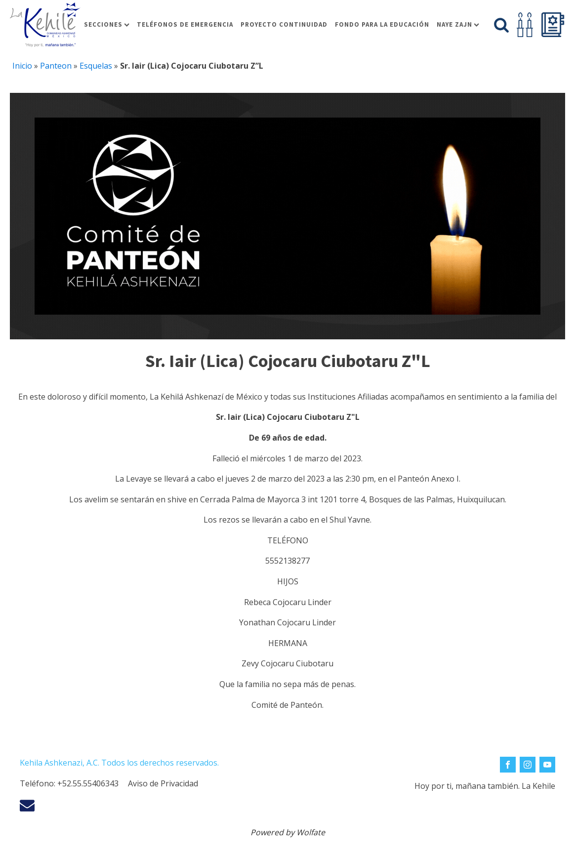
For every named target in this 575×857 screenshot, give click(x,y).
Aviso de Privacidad (163, 783)
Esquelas (96, 65)
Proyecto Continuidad (284, 24)
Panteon (56, 65)
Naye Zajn (458, 24)
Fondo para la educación (382, 24)
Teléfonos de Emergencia (185, 24)
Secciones (106, 24)
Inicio (22, 65)
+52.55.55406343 (88, 783)
